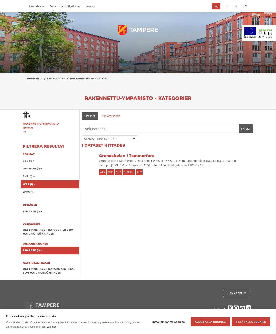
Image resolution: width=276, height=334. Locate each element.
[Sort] (110, 138)
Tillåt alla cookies (251, 321)
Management (236, 293)
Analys (90, 6)
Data (53, 6)
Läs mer (51, 326)
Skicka (246, 128)
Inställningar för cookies (168, 321)
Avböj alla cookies (210, 321)
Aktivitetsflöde (111, 116)
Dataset (90, 116)
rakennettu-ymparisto (88, 78)
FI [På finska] (226, 6)
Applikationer (71, 6)
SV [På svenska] (245, 6)
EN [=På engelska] (236, 6)
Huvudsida (36, 6)
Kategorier (56, 78)
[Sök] (216, 6)
